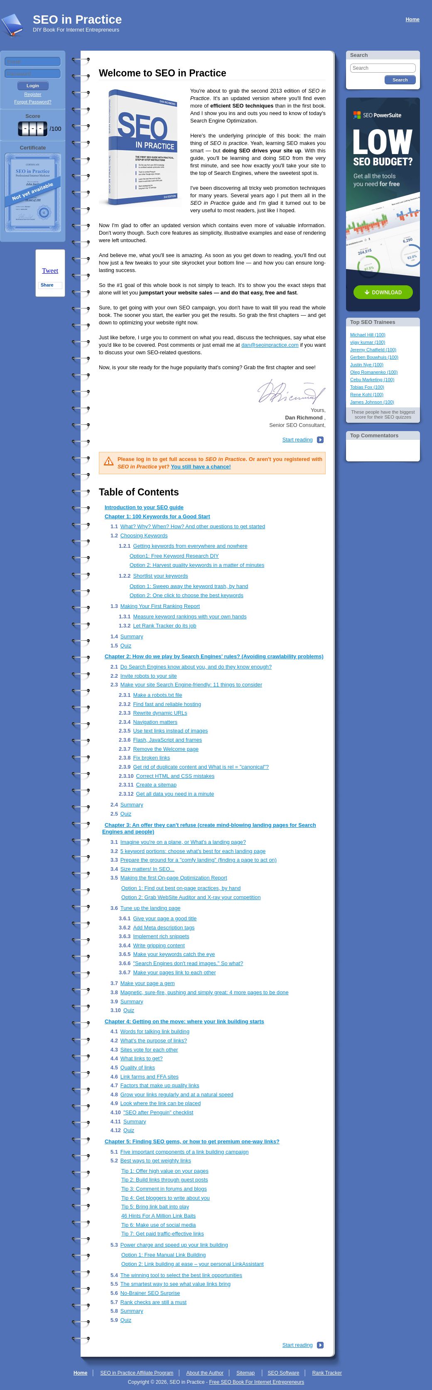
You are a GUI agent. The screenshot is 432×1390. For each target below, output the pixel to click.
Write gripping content (158, 945)
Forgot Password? (32, 101)
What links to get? (141, 1058)
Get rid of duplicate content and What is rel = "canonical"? (201, 767)
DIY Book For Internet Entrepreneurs (76, 30)
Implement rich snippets (161, 936)
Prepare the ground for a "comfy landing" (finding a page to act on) (198, 860)
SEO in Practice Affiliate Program (137, 1373)
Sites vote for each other (149, 1050)
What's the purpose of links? (153, 1040)
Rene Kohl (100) (366, 394)
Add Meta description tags (163, 927)
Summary (131, 636)
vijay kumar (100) (367, 342)
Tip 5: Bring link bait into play (155, 1207)
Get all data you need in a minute (175, 794)
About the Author (205, 1373)
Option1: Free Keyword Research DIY (174, 556)
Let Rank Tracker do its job (164, 626)
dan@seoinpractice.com (269, 345)
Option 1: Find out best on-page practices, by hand (181, 888)
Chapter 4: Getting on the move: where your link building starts (184, 1021)
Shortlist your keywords (160, 576)
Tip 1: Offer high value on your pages (165, 1171)
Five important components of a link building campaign (184, 1152)
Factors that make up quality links (159, 1085)
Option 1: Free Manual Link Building (163, 1255)
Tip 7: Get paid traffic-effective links (162, 1234)
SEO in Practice (77, 19)
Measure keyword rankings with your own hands (189, 616)
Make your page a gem (147, 983)
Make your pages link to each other (174, 972)
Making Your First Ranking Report (160, 606)
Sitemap (245, 1373)
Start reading (297, 439)
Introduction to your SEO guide (144, 507)
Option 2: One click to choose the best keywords (186, 595)
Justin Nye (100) (366, 364)
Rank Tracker (327, 1373)
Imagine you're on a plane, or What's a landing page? (183, 842)
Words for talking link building (154, 1031)
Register (33, 94)
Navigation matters (155, 722)
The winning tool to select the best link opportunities (181, 1275)
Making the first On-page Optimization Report (173, 878)
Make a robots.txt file (157, 695)
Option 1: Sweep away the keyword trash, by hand (189, 586)
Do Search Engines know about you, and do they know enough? (196, 667)
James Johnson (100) (372, 402)
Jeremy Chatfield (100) (373, 349)
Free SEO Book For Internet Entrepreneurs (256, 1382)
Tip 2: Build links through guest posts (164, 1180)
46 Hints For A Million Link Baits (158, 1216)
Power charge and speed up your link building (174, 1245)
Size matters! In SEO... (147, 869)
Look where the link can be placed (160, 1103)
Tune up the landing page (150, 908)
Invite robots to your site (148, 676)
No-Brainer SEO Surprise (150, 1293)
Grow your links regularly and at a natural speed (176, 1094)
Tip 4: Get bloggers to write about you (165, 1198)
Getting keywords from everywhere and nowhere (190, 546)
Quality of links (137, 1067)
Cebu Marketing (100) (372, 379)
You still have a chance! (201, 466)
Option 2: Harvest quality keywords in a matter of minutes (197, 565)
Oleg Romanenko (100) (374, 372)
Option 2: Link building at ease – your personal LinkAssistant (192, 1264)
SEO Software (283, 1373)
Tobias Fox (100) (367, 387)
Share (47, 284)
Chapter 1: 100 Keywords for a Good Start (157, 516)
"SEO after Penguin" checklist (158, 1112)
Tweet (50, 270)
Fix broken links (151, 758)
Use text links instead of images (170, 731)
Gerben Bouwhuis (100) (374, 357)
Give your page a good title (164, 918)
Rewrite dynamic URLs (160, 713)
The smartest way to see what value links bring (175, 1284)
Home (413, 19)
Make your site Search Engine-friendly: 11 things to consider (191, 685)
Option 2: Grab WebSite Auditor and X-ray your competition (191, 897)
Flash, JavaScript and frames (167, 740)
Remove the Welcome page (166, 749)
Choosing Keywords (144, 535)
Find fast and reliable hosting (167, 704)
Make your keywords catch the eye (174, 954)
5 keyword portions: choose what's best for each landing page (193, 851)
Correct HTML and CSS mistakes (175, 776)
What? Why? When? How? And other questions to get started (192, 526)
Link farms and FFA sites (149, 1077)
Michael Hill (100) (367, 334)
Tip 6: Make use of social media (158, 1225)
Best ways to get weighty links (155, 1160)
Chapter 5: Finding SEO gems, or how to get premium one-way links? (192, 1141)
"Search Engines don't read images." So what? (188, 963)
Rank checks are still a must (153, 1302)
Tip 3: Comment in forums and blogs (164, 1189)
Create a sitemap (156, 785)
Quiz (125, 645)
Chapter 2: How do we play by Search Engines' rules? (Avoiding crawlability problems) (214, 656)
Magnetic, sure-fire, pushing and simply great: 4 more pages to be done (204, 992)
